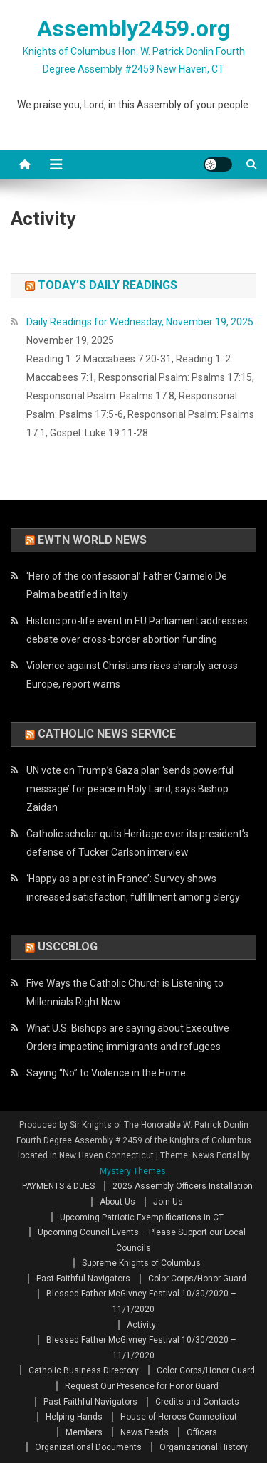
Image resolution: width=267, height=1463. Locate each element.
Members (84, 1432)
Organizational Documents (88, 1447)
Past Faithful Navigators (83, 1279)
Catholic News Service (107, 733)
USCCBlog (68, 946)
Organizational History (203, 1447)
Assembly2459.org (133, 28)
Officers (202, 1432)
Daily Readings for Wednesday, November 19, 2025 (139, 321)
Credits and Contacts (197, 1402)
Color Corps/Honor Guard (197, 1279)
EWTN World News (92, 540)
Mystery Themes (133, 1171)
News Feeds (144, 1432)
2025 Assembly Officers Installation (182, 1186)
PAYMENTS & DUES (58, 1186)
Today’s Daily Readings (107, 285)
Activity (141, 1325)
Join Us (168, 1202)
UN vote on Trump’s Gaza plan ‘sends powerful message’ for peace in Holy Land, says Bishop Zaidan (130, 789)
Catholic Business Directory (83, 1370)
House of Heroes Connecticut (178, 1417)
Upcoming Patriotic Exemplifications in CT (142, 1217)
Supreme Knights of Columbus (141, 1263)
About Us (117, 1202)
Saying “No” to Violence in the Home (106, 1073)
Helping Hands (74, 1417)
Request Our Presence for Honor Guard (142, 1386)
